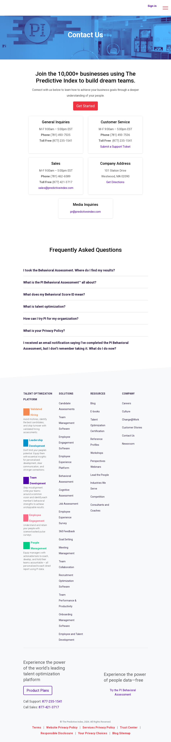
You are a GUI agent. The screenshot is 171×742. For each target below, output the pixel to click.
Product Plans (38, 690)
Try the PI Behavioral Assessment (123, 692)
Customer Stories (132, 427)
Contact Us (128, 435)
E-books (95, 411)
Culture (126, 411)
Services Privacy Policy (99, 727)
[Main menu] (165, 8)
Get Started (85, 106)
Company (128, 393)
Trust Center (129, 727)
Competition (97, 496)
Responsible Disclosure (57, 733)
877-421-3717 (49, 707)
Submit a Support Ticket (115, 146)
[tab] (85, 270)
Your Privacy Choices (92, 733)
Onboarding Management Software (66, 620)
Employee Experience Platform (65, 462)
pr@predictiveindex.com (85, 211)
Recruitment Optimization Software (66, 581)
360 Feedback (67, 531)
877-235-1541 (52, 701)
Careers (126, 403)
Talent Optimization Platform (37, 396)
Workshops (96, 452)
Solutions (66, 393)
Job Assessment (68, 503)
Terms (36, 727)
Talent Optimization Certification (97, 425)
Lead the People (99, 474)
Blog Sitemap (121, 733)
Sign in (152, 6)
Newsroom (128, 443)
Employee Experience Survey (65, 517)
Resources (97, 393)
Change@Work (130, 419)
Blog (93, 403)
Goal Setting (66, 539)
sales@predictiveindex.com (55, 188)
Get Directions (115, 182)
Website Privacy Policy (61, 727)
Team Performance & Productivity (67, 600)
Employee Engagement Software (66, 442)
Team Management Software (66, 423)
